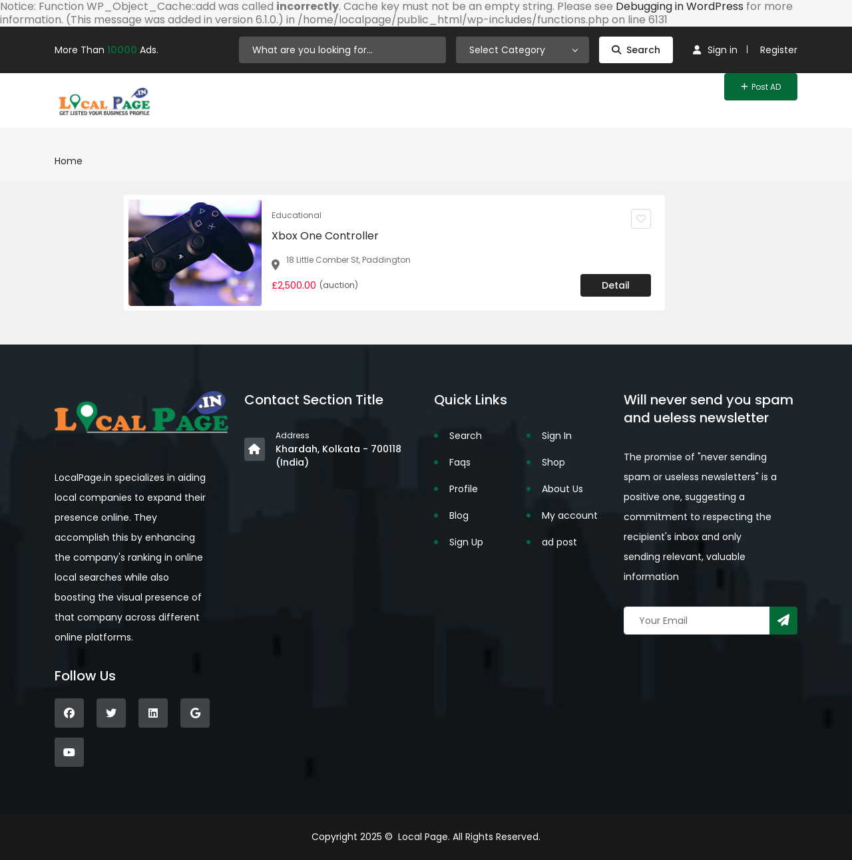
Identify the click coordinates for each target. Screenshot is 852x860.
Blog (459, 515)
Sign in (715, 50)
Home (69, 161)
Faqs (460, 462)
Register (778, 50)
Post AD (761, 86)
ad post (559, 542)
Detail (616, 285)
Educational (296, 215)
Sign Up (466, 542)
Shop (553, 462)
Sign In (557, 435)
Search (636, 50)
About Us (562, 489)
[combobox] (522, 50)
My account (570, 515)
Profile (463, 489)
